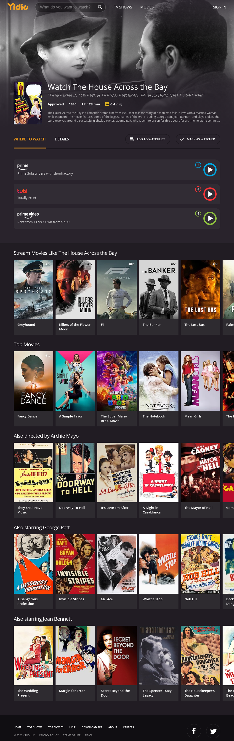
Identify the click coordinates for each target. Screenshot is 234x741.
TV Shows (123, 7)
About (112, 727)
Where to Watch (30, 139)
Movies (147, 7)
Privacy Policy (48, 735)
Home (17, 727)
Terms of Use (71, 735)
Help (72, 727)
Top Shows (34, 727)
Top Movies (56, 727)
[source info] (197, 165)
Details (62, 139)
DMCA (88, 735)
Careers (128, 727)
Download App (92, 727)
